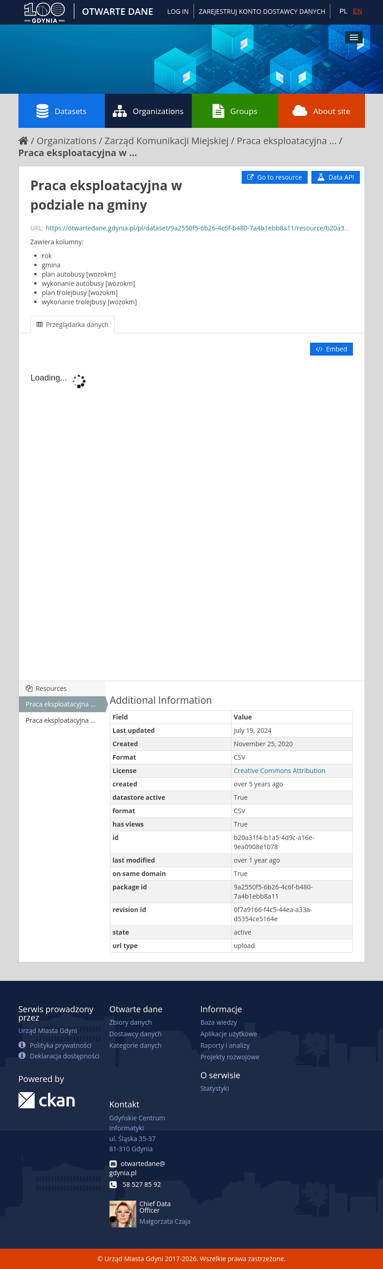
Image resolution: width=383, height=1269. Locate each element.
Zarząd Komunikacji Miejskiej (166, 140)
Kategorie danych (135, 1045)
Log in (177, 11)
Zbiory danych (130, 1022)
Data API (335, 177)
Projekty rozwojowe (230, 1056)
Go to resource (274, 177)
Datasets (61, 111)
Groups (235, 111)
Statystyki (215, 1088)
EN (357, 11)
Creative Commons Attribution (279, 770)
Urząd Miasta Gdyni (47, 1030)
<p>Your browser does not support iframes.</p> (191, 519)
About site (321, 111)
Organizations (148, 111)
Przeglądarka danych (72, 324)
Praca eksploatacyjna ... (286, 140)
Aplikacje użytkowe (229, 1033)
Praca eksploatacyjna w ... (77, 152)
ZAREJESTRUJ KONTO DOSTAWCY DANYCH (262, 11)
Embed (331, 348)
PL (343, 11)
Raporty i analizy (225, 1045)
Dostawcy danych (135, 1033)
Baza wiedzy (219, 1022)
